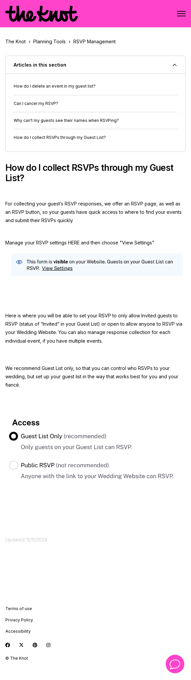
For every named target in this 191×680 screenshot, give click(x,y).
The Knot (15, 41)
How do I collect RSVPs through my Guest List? (60, 137)
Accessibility (18, 631)
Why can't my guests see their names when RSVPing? (66, 120)
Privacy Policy (19, 619)
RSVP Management (94, 41)
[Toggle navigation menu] (181, 13)
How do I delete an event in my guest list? (55, 86)
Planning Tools (49, 41)
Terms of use (18, 608)
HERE (74, 242)
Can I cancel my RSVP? (36, 103)
